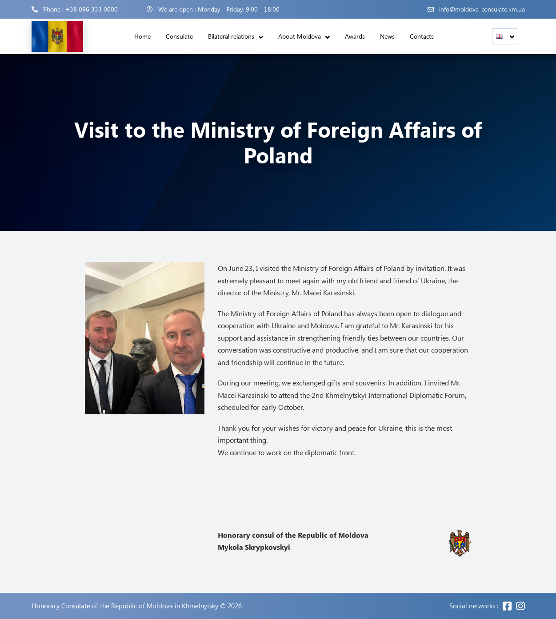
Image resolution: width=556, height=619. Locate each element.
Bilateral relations (231, 36)
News (387, 36)
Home (142, 36)
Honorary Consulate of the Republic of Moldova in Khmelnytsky (125, 606)
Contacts (422, 36)
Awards (355, 36)
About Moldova (299, 36)
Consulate (179, 36)
